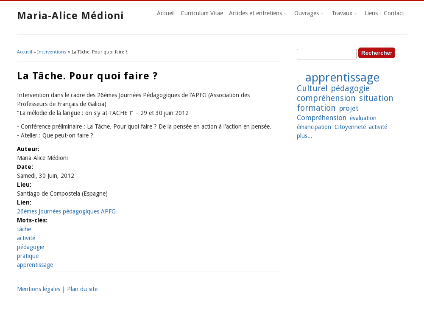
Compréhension (321, 117)
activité (26, 238)
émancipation (314, 126)
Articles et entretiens (256, 14)
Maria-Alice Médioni (70, 16)
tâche (24, 229)
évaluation (363, 118)
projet (349, 108)
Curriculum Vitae (202, 13)
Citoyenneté (350, 126)
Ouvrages (307, 14)
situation (376, 98)
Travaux (343, 14)
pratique (28, 255)
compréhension (326, 98)
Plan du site (82, 289)
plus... (304, 135)
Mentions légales (38, 289)
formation (316, 108)
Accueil (166, 13)
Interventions (52, 52)
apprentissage (35, 264)
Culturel (312, 88)
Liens (371, 13)
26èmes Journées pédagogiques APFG (66, 211)
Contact (394, 13)
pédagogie (30, 247)
